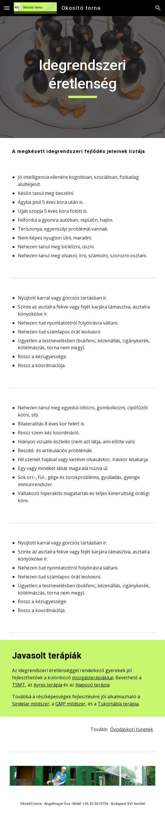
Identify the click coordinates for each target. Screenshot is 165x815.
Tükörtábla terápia (118, 704)
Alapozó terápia (92, 685)
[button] (7, 8)
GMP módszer (70, 704)
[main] (82, 77)
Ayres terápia (48, 685)
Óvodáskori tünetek (131, 729)
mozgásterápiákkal (92, 677)
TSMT (18, 685)
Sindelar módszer (30, 704)
